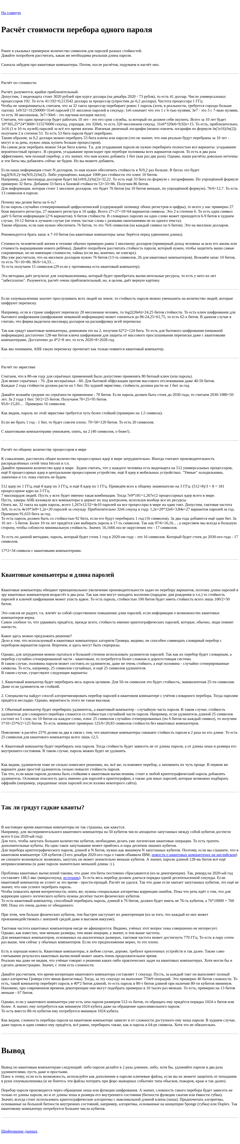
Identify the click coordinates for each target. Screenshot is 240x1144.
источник (71, 877)
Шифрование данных (19, 1131)
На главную (11, 12)
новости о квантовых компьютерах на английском (194, 854)
